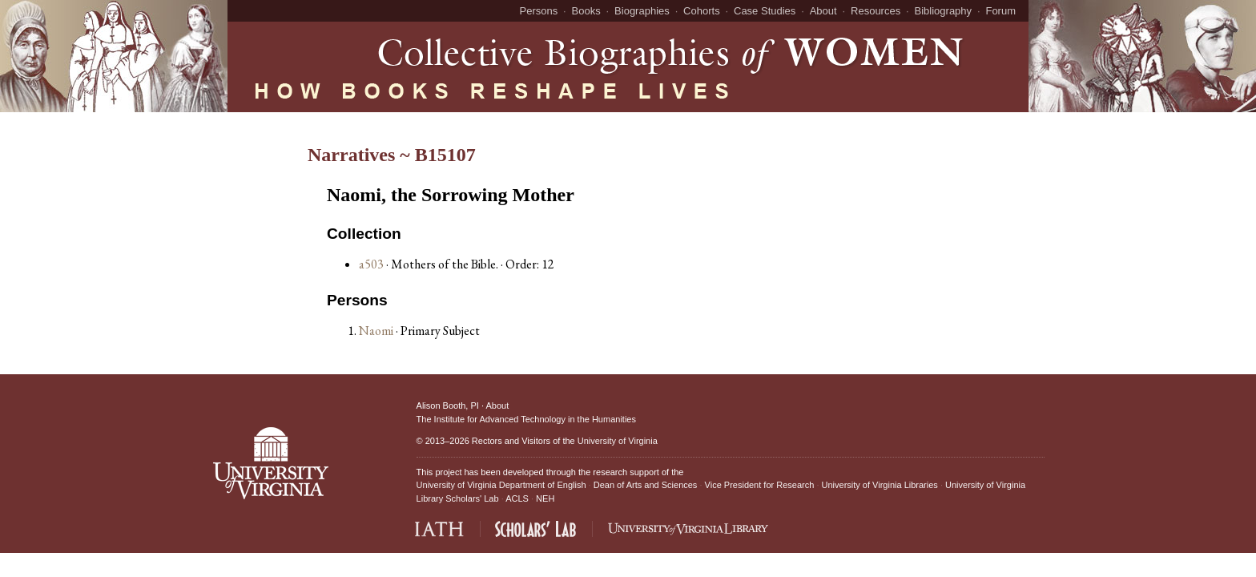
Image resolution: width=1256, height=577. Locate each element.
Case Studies (764, 11)
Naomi (377, 330)
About (823, 11)
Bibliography (943, 11)
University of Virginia (618, 441)
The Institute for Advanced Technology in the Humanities (526, 419)
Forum (1000, 11)
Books (586, 11)
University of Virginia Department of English (501, 485)
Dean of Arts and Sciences (646, 485)
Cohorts (701, 11)
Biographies (642, 11)
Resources (875, 11)
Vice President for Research (760, 485)
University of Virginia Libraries (880, 485)
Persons (539, 11)
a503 (371, 264)
